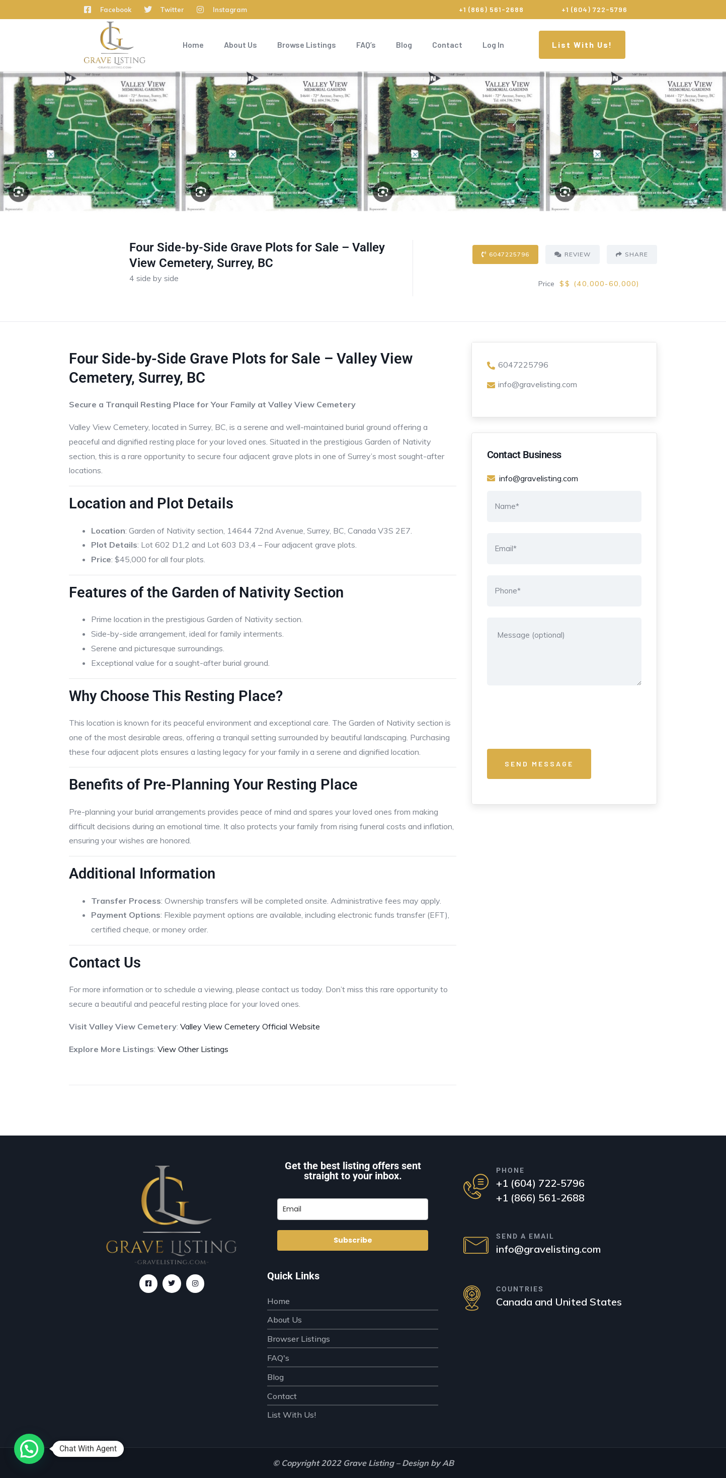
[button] (29, 1449)
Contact (447, 44)
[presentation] (563, 719)
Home (193, 44)
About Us (240, 44)
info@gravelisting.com (532, 384)
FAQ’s (366, 44)
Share (632, 254)
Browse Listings (306, 44)
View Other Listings (192, 1049)
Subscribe (353, 1240)
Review (572, 254)
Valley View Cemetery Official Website (250, 1026)
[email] (352, 1209)
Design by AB (428, 1463)
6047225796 (505, 254)
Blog (404, 44)
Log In (493, 44)
